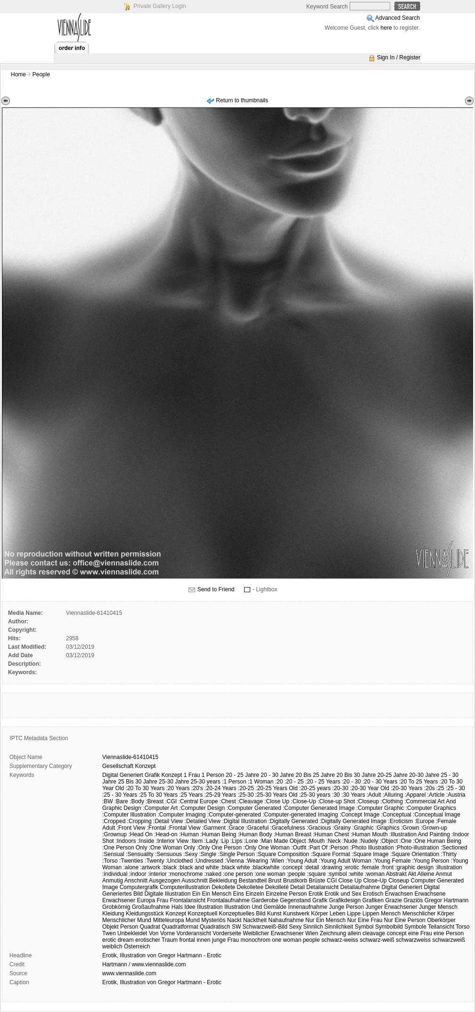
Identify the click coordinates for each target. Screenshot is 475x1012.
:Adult (374, 795)
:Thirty (449, 854)
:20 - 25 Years (322, 781)
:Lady (211, 841)
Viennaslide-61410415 (130, 757)
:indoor (138, 874)
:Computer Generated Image (319, 808)
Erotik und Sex (343, 893)
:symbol (337, 874)
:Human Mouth (369, 834)
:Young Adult (301, 860)
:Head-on (165, 834)
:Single (208, 854)
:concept (291, 867)
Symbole (415, 926)
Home (18, 74)
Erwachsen (399, 893)
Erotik (316, 893)
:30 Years (353, 795)
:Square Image (370, 854)
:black (169, 867)
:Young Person (430, 860)
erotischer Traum (156, 940)
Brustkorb (295, 880)
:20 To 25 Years (418, 781)
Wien (311, 933)
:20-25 (246, 788)
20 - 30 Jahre (277, 775)
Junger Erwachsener (391, 907)
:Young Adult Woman (345, 860)
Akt (412, 874)
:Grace (235, 827)
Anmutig (112, 880)
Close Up (349, 880)
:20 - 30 (351, 781)
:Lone (251, 841)
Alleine (426, 874)
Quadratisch (215, 926)
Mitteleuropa (168, 920)
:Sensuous (168, 854)
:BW (107, 801)
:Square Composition (282, 854)
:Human (189, 834)
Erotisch (373, 893)
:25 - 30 (455, 788)
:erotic (351, 867)
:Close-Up (303, 801)
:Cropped (113, 821)
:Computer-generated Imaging (300, 814)
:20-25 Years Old (276, 788)
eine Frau (420, 933)
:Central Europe (198, 801)
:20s (429, 788)
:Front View (131, 827)
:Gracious (319, 827)
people (311, 940)
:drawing (331, 867)
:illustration (448, 867)
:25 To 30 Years (158, 795)
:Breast (155, 801)
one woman (286, 940)
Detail (297, 887)
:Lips (236, 841)
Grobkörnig (116, 907)
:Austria (456, 795)
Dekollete (223, 887)
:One (405, 841)
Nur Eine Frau (365, 920)
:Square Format (330, 854)
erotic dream (118, 940)
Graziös (413, 900)
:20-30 (340, 788)
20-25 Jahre (392, 775)
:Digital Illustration (244, 821)
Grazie (393, 900)
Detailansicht (322, 887)
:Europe (424, 821)
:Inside (146, 841)
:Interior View (172, 841)
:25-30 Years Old (276, 795)
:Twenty (154, 860)
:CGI (171, 801)
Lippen (370, 913)
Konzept (145, 766)
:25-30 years (315, 795)
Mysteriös (213, 920)
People (41, 74)
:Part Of (317, 847)
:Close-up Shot (336, 801)
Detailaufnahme (360, 887)
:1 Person (234, 781)
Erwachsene (429, 893)
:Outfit (298, 847)
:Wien (277, 860)
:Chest (228, 801)
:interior (157, 874)
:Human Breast (292, 834)
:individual (114, 874)
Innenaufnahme (307, 907)
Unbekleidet (132, 933)
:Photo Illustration (372, 847)
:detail (311, 867)
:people (296, 874)
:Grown (410, 827)
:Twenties (131, 860)
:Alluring (393, 795)
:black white (235, 867)
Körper (319, 913)
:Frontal (156, 827)
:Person (338, 847)
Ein (196, 893)
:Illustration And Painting (419, 834)
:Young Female (391, 860)
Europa (146, 900)
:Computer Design (202, 808)
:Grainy (342, 827)
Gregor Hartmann (446, 900)
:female (369, 867)
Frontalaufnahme (228, 900)
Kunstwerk (296, 913)
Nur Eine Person (405, 920)
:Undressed (209, 860)
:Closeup (368, 801)
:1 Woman (260, 781)
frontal (187, 940)
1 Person (213, 775)
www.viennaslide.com (129, 973)
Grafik (152, 775)
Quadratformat (180, 926)
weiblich (112, 946)
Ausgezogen (164, 880)
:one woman (269, 874)
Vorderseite (227, 933)
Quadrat (149, 926)
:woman (375, 874)
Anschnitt (135, 880)
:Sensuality (140, 854)
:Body (137, 801)
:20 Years (177, 788)
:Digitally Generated (293, 821)
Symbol (364, 926)
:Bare (121, 801)
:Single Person (236, 854)
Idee (189, 907)
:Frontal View (184, 827)
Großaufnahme (151, 907)
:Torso (110, 860)
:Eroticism (400, 821)
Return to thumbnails (242, 100)
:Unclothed (179, 860)
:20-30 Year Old (369, 788)
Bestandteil (253, 880)
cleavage (373, 933)
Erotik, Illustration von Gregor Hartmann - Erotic (161, 955)
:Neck (334, 841)
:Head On (140, 834)
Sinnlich (313, 926)
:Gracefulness (287, 827)
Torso (462, 926)
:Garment (214, 827)
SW (236, 926)
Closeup (398, 880)
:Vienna (234, 860)
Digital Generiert (122, 775)
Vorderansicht (193, 933)
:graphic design (414, 867)
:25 (440, 788)
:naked (213, 874)
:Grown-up (434, 827)
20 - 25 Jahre (242, 775)
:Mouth (316, 841)
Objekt (110, 926)
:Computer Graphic (380, 808)
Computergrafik (139, 887)
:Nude (350, 841)
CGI (331, 880)
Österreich (137, 946)
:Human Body (255, 834)
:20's (197, 788)
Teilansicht (441, 926)
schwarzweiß (448, 940)
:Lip (224, 841)
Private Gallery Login (159, 6)
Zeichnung (332, 933)
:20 (279, 781)
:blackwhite (265, 867)
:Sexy (190, 854)
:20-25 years (315, 788)
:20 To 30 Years (145, 788)
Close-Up (375, 880)
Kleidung (113, 913)
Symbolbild (389, 926)
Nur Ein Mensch (325, 920)
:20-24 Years (220, 788)
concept (397, 933)
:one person (238, 874)
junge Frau (225, 940)
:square (316, 874)
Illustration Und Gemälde (255, 907)
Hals (177, 907)
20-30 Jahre (424, 775)
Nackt (234, 920)
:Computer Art (160, 808)
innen (203, 940)
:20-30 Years (406, 788)
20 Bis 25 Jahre (315, 775)
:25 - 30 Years (119, 795)
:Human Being (218, 834)
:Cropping (139, 821)
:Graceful (257, 827)
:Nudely (368, 841)
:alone (131, 867)
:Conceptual (396, 814)
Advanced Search (397, 18)
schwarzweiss (413, 940)
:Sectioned (454, 847)
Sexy (295, 926)
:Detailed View (203, 821)
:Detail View (168, 821)
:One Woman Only (172, 847)
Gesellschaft (117, 766)
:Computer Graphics (431, 808)
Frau (162, 900)
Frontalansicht (187, 900)
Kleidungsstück (145, 913)
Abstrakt (396, 874)
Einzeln (255, 893)
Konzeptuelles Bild (242, 913)
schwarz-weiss (339, 940)
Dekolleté (277, 887)
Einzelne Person (286, 893)
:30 (336, 795)
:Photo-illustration (417, 847)
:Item (196, 841)
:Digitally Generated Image (352, 821)
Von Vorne (162, 933)
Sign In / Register (398, 57)
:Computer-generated (234, 814)
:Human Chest (331, 834)
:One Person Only (124, 847)
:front (387, 867)
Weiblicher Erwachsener (273, 933)
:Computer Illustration (129, 814)
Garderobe (264, 900)
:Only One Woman (266, 847)
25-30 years (206, 781)
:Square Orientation (414, 854)
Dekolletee (250, 887)
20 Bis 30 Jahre (356, 775)
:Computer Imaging (181, 814)
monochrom (255, 940)
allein (354, 933)
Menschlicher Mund (126, 920)
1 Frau (192, 775)
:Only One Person (219, 847)
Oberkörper (441, 920)
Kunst (274, 913)
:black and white (198, 867)
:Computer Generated (254, 808)
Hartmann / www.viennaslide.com (144, 964)
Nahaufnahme (285, 920)
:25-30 (246, 795)
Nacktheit (255, 920)
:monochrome (185, 874)
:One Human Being (437, 841)
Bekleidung (223, 880)
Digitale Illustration (167, 893)
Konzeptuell (203, 913)
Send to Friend (216, 589)
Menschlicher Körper (428, 913)
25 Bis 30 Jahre (137, 781)
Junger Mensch (438, 907)
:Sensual (113, 854)
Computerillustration (185, 887)
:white (355, 874)
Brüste (317, 880)
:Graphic (363, 827)
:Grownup (114, 834)
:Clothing (391, 801)
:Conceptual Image (436, 814)
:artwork (150, 867)
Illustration (210, 907)
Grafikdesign (344, 900)
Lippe (353, 913)
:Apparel (415, 795)
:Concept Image (360, 814)
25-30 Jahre (174, 781)
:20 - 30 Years (379, 781)
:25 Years (191, 795)
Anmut (443, 874)
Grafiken (373, 900)
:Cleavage (250, 801)
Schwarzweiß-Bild (265, 926)
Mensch (391, 913)
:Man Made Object (283, 841)
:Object (389, 841)
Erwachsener (118, 900)
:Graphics (387, 827)
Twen (109, 933)
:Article (436, 795)
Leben (337, 913)
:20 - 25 (294, 781)
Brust (274, 880)
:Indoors (125, 841)
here (386, 27)
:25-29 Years (220, 795)
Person (129, 926)
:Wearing (257, 860)
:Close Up (276, 801)
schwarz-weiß (377, 940)
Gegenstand (295, 900)
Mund (193, 920)
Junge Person (346, 907)
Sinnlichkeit (339, 926)
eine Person (449, 933)
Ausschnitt (194, 880)
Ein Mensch (216, 893)
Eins (238, 893)
